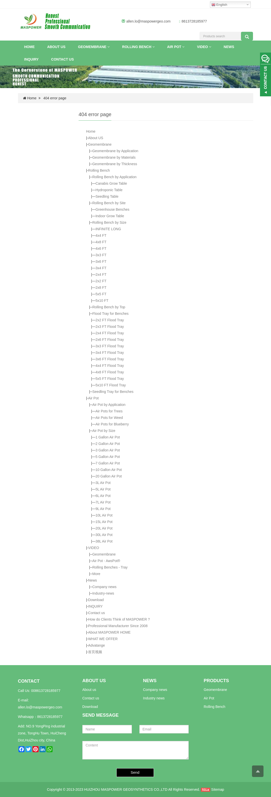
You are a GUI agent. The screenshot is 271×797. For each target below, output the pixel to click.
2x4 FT (101, 275)
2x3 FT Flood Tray (110, 327)
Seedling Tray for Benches (112, 392)
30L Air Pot (104, 535)
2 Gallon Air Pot (108, 444)
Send (135, 772)
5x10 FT (102, 301)
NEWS (150, 680)
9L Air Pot (103, 509)
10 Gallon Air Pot (109, 470)
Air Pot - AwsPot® (106, 561)
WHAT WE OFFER (103, 639)
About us (89, 690)
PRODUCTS (216, 680)
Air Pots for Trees (109, 411)
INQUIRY (31, 59)
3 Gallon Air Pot (108, 450)
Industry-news (103, 593)
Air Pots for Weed (109, 418)
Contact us (62, 59)
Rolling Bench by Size (109, 222)
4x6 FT (101, 248)
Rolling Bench (138, 47)
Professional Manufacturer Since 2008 (117, 626)
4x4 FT (101, 235)
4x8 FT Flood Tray (110, 372)
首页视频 (95, 652)
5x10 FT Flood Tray (111, 385)
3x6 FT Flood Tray (110, 359)
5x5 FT (101, 294)
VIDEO (204, 47)
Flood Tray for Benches (110, 314)
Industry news (154, 698)
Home (29, 47)
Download (96, 600)
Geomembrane (94, 47)
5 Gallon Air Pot (108, 457)
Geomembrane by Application (115, 151)
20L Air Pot (104, 528)
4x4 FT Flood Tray (110, 366)
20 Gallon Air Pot (109, 476)
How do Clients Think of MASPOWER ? (119, 619)
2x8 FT (101, 288)
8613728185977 (50, 717)
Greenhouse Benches (112, 209)
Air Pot (176, 47)
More (96, 574)
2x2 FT (101, 281)
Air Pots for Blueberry (112, 424)
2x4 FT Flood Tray (110, 333)
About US (56, 47)
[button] (108, 47)
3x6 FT (101, 261)
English (219, 5)
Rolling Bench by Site (109, 203)
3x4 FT (101, 268)
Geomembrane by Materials (114, 157)
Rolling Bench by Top (108, 307)
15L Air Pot (104, 522)
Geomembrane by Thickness (114, 164)
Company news (104, 587)
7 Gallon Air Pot (108, 463)
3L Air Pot (103, 483)
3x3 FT (101, 255)
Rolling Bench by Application (114, 177)
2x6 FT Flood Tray (110, 340)
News (229, 47)
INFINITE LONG (108, 229)
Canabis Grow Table (111, 183)
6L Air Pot (103, 496)
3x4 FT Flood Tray (110, 353)
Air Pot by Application (108, 405)
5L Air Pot (103, 489)
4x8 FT (101, 242)
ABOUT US (94, 680)
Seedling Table (107, 196)
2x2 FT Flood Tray (110, 320)
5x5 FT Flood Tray (110, 379)
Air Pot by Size (103, 431)
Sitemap (217, 789)
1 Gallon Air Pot (108, 437)
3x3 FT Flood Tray (110, 346)
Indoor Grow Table (110, 216)
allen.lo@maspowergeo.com (148, 21)
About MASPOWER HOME (109, 632)
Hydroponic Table (109, 190)
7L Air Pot (103, 502)
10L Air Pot (104, 515)
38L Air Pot (104, 541)
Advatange (96, 645)
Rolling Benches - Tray (110, 567)
